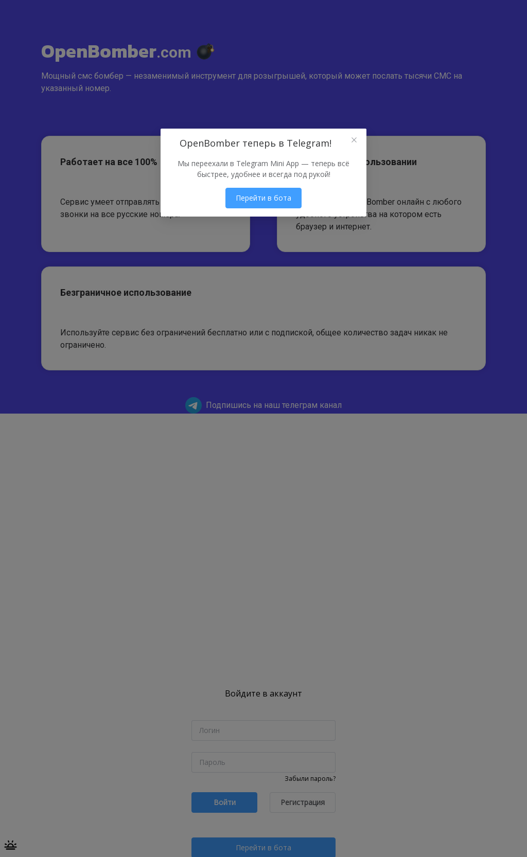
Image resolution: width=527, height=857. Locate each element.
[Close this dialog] (354, 141)
